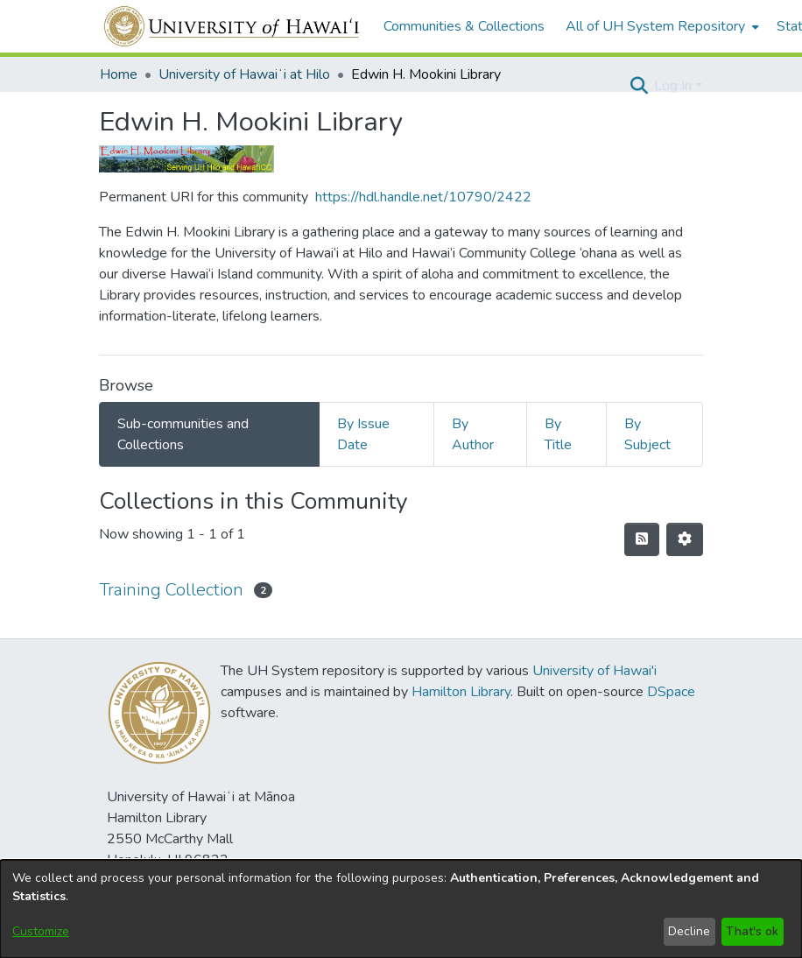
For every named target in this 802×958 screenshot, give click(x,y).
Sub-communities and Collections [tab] (183, 434)
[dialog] (401, 909)
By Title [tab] (558, 434)
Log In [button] (674, 85)
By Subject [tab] (647, 434)
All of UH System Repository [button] (655, 26)
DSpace (671, 691)
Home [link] (118, 74)
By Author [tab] (473, 434)
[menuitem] (660, 26)
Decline (689, 931)
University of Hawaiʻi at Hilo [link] (244, 74)
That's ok (752, 931)
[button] (639, 85)
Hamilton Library (461, 691)
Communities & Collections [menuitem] (464, 26)
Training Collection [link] (171, 590)
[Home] (232, 26)
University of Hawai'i (594, 670)
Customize (40, 931)
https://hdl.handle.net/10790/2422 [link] (423, 197)
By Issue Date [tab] (363, 434)
